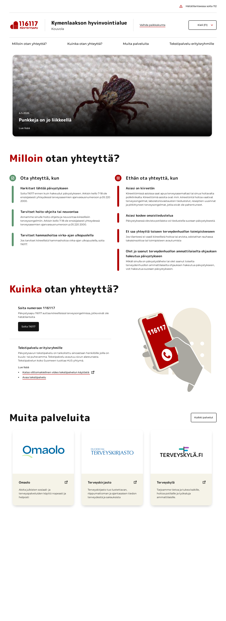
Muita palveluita (136, 44)
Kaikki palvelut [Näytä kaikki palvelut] (203, 417)
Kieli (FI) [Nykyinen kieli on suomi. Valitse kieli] (202, 25)
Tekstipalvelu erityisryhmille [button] (192, 44)
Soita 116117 (28, 326)
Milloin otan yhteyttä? (29, 44)
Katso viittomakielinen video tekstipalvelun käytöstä (56, 372)
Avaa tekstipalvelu (34, 377)
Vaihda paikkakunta (152, 25)
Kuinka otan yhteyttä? (84, 44)
